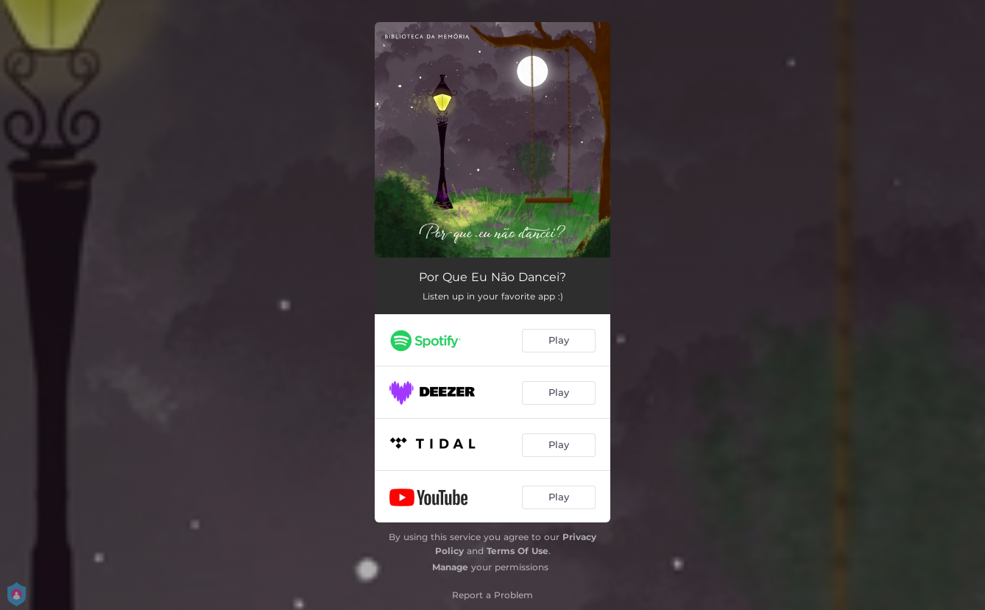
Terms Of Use (517, 550)
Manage (450, 566)
